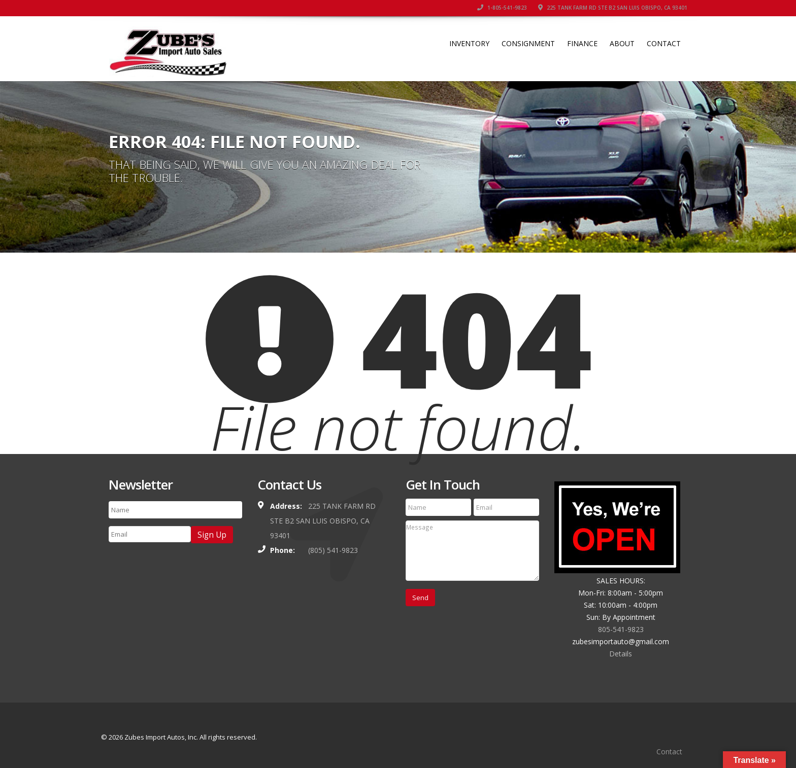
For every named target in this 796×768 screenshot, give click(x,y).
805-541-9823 (621, 629)
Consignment (528, 43)
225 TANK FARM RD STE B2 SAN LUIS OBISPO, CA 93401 (612, 7)
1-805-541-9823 (502, 7)
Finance (582, 43)
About (622, 43)
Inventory (469, 43)
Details (620, 653)
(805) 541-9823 (333, 550)
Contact (664, 43)
